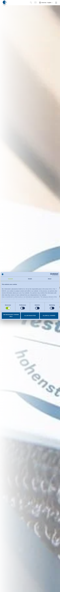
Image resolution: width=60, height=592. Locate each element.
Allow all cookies (49, 315)
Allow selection (30, 315)
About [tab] (49, 278)
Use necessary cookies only (11, 315)
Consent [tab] (10, 278)
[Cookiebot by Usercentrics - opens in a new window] (51, 274)
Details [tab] (30, 278)
